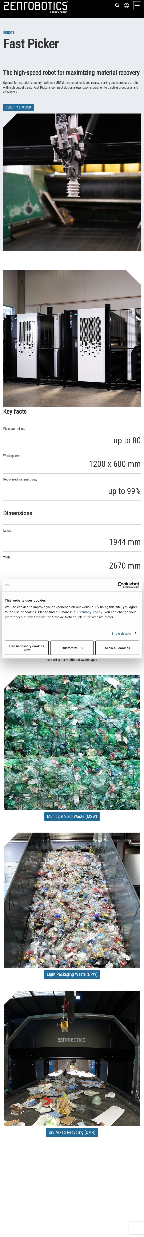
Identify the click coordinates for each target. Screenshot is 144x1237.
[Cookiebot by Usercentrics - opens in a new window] (120, 585)
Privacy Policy (91, 612)
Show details (121, 633)
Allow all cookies (117, 648)
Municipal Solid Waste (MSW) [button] (72, 816)
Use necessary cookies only (26, 647)
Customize (72, 648)
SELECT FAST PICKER (18, 107)
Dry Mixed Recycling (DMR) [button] (72, 1132)
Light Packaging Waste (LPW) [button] (72, 974)
